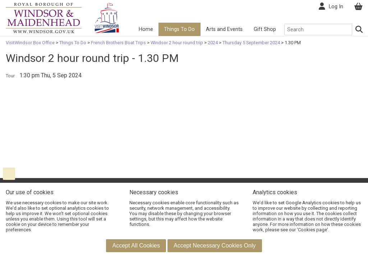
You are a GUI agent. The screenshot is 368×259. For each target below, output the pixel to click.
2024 (213, 42)
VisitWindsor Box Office (31, 42)
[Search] (359, 29)
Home (146, 29)
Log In (336, 7)
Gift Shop (265, 29)
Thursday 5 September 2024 (251, 42)
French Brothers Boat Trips (118, 42)
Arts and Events (224, 29)
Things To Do (179, 29)
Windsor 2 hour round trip (177, 42)
